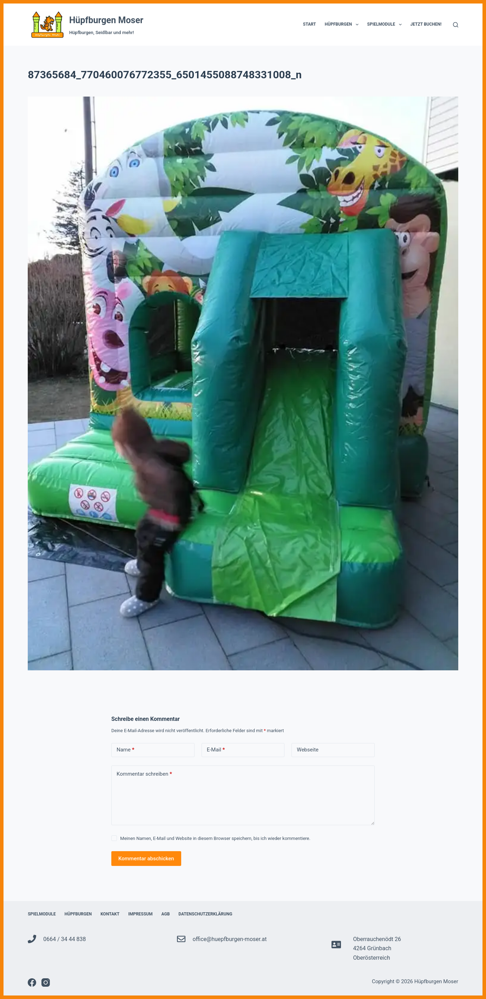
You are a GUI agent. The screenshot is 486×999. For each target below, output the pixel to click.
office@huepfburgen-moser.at (229, 939)
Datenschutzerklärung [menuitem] (205, 914)
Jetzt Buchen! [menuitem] (426, 24)
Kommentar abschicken (146, 858)
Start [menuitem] (309, 24)
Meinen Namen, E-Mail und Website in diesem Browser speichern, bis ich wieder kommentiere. (215, 838)
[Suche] (455, 24)
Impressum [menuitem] (140, 914)
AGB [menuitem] (166, 914)
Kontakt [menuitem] (109, 914)
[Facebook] (32, 982)
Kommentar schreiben (144, 774)
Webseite (307, 750)
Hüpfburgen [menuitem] (343, 24)
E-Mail (216, 749)
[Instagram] (45, 982)
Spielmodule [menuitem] (386, 24)
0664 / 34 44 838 (64, 939)
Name (125, 749)
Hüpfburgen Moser (106, 20)
